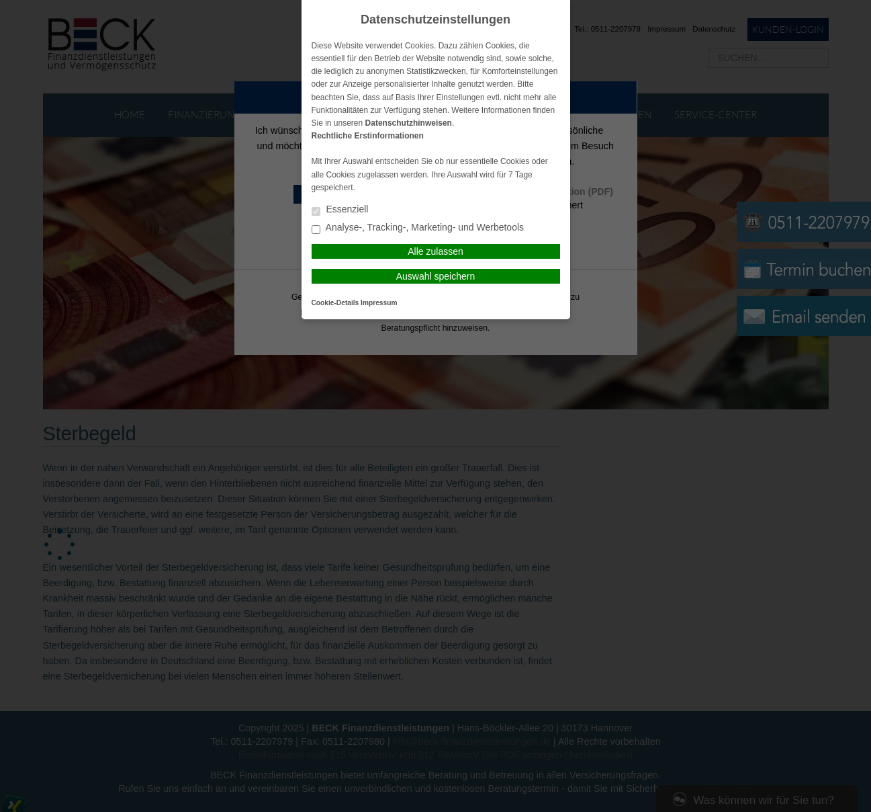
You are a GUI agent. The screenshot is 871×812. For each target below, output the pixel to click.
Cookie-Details (335, 303)
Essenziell (340, 210)
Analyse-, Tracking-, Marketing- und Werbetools (418, 228)
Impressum (379, 303)
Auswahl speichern (435, 276)
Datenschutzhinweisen (408, 123)
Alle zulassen (435, 251)
